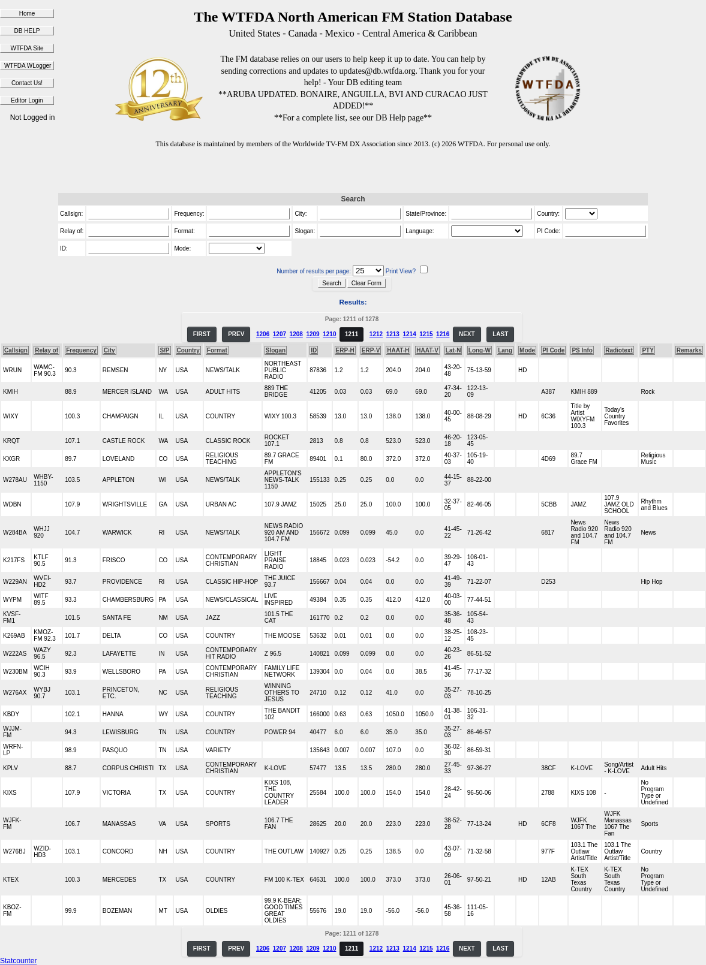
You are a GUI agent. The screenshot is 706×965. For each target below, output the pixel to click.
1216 (442, 334)
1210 (329, 334)
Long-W (479, 350)
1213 (392, 334)
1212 (376, 334)
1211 (351, 334)
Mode (527, 350)
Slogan (276, 350)
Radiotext (619, 350)
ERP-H (345, 350)
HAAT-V (427, 350)
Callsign (16, 350)
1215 (425, 334)
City (109, 350)
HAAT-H (398, 350)
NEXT (467, 334)
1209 (312, 334)
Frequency (81, 350)
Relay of (46, 350)
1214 (409, 334)
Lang (505, 350)
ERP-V (371, 350)
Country (188, 350)
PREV (236, 334)
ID (314, 350)
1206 (262, 334)
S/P (164, 350)
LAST (500, 334)
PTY (647, 350)
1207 (279, 334)
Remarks (689, 350)
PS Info (582, 350)
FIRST (202, 334)
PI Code (553, 350)
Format (217, 350)
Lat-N (453, 350)
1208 (296, 334)
